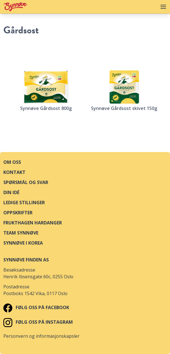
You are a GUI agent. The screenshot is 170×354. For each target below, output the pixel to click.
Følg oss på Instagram (38, 322)
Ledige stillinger (24, 202)
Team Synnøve (20, 233)
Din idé (11, 192)
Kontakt (14, 172)
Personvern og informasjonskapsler (41, 336)
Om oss (12, 162)
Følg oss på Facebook (36, 307)
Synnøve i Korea (23, 243)
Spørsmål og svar (25, 182)
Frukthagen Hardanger (32, 223)
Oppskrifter (17, 213)
